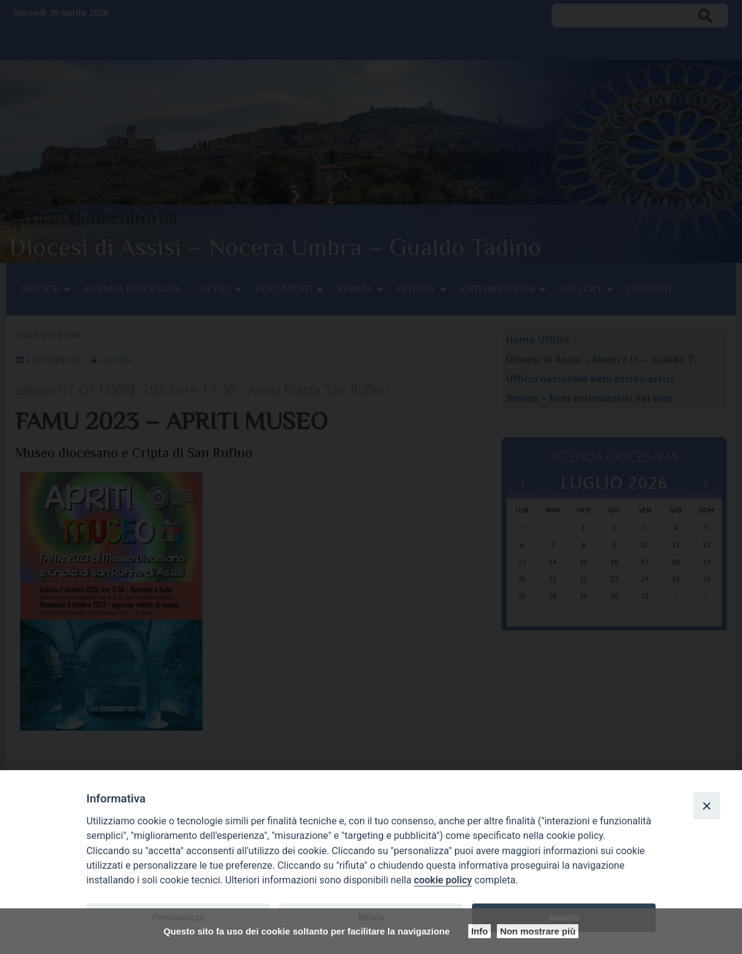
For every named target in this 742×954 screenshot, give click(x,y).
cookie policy (443, 880)
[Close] (706, 805)
